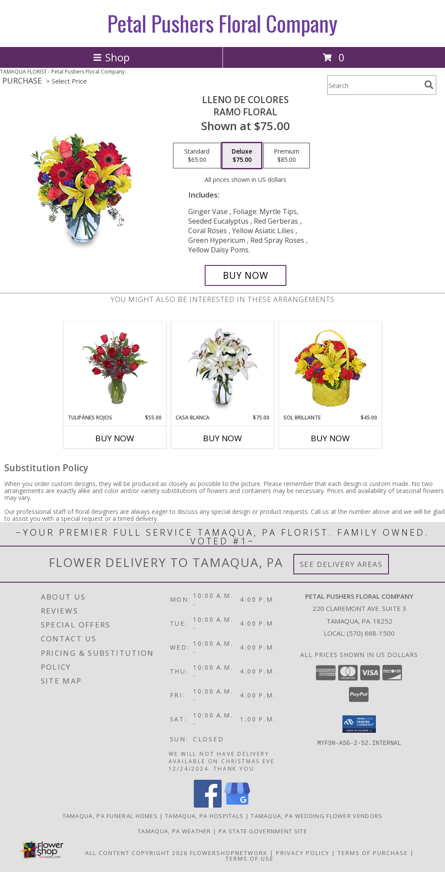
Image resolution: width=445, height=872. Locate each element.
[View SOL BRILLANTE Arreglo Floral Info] (330, 368)
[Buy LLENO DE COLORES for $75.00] (245, 275)
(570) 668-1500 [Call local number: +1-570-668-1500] (371, 633)
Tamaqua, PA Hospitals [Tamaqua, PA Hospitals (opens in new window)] (204, 816)
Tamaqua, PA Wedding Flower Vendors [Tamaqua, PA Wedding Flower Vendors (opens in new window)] (316, 816)
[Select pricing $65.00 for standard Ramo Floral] (196, 155)
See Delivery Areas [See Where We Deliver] (341, 564)
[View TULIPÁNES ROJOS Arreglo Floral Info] (115, 368)
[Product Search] (374, 85)
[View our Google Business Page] (237, 805)
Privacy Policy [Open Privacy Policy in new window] (302, 853)
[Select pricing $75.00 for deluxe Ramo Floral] (241, 155)
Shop (111, 57)
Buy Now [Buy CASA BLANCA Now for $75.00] (222, 438)
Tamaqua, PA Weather (174, 831)
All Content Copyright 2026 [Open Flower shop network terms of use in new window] (136, 853)
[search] (429, 85)
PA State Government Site (263, 831)
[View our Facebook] (208, 805)
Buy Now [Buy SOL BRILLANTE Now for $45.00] (330, 438)
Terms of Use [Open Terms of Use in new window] (250, 858)
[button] (359, 724)
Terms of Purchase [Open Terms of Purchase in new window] (373, 853)
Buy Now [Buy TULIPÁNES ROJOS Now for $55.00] (114, 438)
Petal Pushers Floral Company (222, 23)
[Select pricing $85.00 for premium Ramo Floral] (286, 155)
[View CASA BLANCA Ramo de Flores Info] (222, 368)
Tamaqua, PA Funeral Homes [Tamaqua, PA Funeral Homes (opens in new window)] (110, 816)
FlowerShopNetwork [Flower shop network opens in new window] (229, 853)
